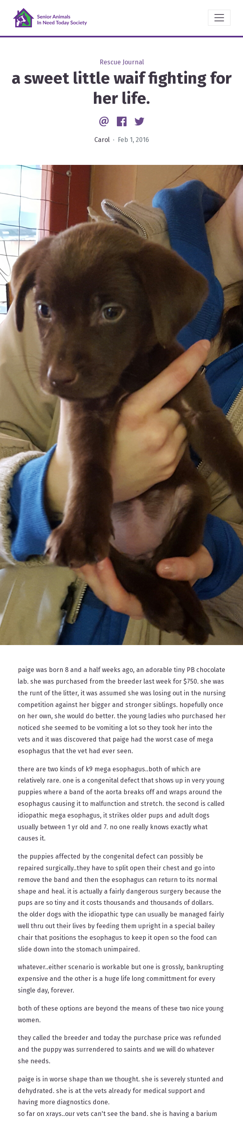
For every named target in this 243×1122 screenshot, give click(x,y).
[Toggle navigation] (219, 18)
